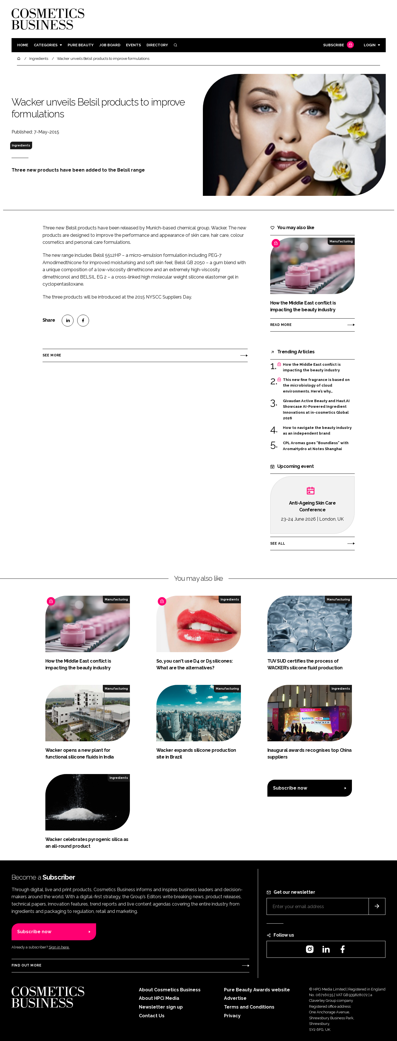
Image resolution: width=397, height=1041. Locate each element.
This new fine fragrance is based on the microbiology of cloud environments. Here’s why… (316, 385)
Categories (45, 45)
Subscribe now (290, 788)
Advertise (235, 998)
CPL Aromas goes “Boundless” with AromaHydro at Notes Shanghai (316, 446)
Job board (109, 45)
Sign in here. (59, 947)
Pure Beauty (81, 45)
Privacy (232, 1015)
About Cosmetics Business (170, 989)
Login (370, 45)
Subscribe (337, 45)
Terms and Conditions (249, 1007)
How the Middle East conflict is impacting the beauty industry (312, 367)
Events (133, 45)
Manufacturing (341, 241)
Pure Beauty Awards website (257, 989)
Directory (157, 45)
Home (22, 45)
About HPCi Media (159, 998)
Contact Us (152, 1015)
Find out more (26, 965)
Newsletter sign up (161, 1007)
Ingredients (21, 145)
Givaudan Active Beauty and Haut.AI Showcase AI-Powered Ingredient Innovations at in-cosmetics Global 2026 (316, 409)
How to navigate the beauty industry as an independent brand (317, 431)
